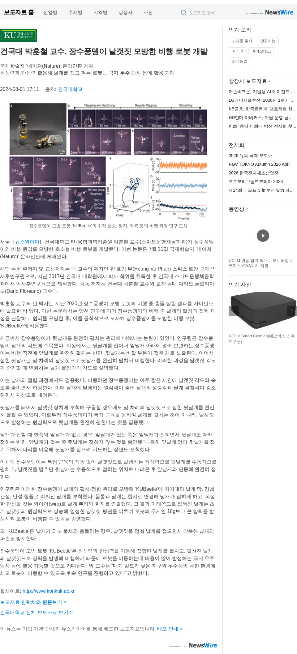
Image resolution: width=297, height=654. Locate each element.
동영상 (236, 209)
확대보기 (201, 214)
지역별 (100, 12)
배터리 (237, 51)
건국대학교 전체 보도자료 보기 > (36, 612)
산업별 (50, 12)
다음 (292, 311)
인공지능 (268, 41)
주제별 (75, 12)
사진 (148, 12)
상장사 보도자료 (248, 81)
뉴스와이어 (27, 241)
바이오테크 (261, 51)
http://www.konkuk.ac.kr (49, 591)
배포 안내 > (170, 628)
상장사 (125, 12)
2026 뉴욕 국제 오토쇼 (250, 155)
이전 (234, 311)
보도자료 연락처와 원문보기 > (33, 602)
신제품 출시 (242, 41)
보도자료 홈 (19, 12)
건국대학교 (70, 89)
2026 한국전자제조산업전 (253, 172)
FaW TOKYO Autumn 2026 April (259, 164)
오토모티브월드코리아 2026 (256, 181)
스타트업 (239, 61)
